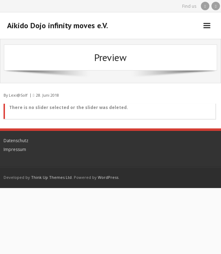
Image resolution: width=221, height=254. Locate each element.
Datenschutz (16, 141)
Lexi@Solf (18, 95)
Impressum (15, 149)
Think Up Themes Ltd (51, 177)
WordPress (108, 177)
